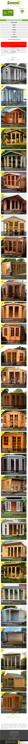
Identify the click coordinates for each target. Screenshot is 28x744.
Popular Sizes (14, 22)
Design (14, 24)
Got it (18, 741)
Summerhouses (18, 20)
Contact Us (8, 8)
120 (15, 716)
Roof (14, 34)
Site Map (14, 737)
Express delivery (5, 728)
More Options (14, 36)
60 (11, 716)
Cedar (17, 727)
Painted (23, 727)
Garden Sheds (9, 20)
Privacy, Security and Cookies (14, 734)
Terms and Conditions (14, 735)
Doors (14, 32)
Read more (4, 55)
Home (3, 20)
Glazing (14, 29)
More (25, 20)
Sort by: (9, 59)
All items (19, 716)
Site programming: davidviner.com (14, 738)
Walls (14, 27)
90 (13, 716)
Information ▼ (22, 8)
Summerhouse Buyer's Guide (7, 53)
